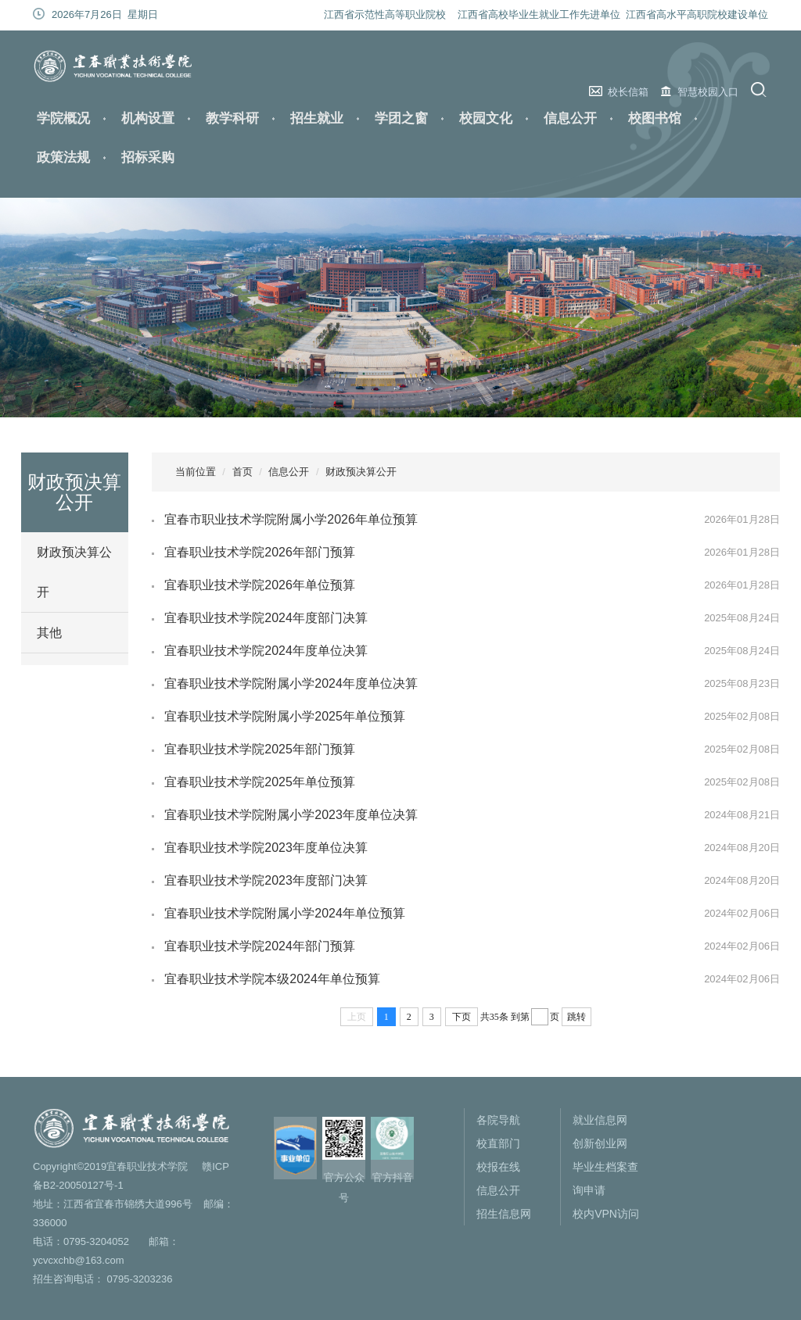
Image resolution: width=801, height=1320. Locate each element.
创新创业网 (600, 1143)
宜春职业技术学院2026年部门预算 (259, 552)
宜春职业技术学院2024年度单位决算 (266, 650)
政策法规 (63, 157)
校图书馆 (654, 118)
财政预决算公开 (74, 572)
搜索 (760, 89)
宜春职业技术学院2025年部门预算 (259, 749)
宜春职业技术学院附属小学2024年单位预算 (284, 913)
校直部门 (498, 1143)
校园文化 (485, 118)
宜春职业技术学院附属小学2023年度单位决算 (291, 814)
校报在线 (498, 1167)
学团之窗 (401, 118)
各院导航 (498, 1120)
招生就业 (316, 118)
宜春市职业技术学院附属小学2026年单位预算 (291, 519)
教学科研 (232, 118)
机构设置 (147, 118)
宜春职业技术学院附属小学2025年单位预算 (284, 716)
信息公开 (570, 118)
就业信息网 (600, 1120)
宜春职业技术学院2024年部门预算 (259, 946)
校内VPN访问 (606, 1213)
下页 (461, 1016)
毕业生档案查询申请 (605, 1179)
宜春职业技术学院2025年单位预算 (259, 782)
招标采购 (147, 157)
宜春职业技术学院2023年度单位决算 (266, 847)
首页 (242, 472)
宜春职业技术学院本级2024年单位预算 (272, 979)
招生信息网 (503, 1213)
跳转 (576, 1016)
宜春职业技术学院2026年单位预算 (259, 585)
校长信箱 (628, 92)
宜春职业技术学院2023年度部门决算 (266, 880)
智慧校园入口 (707, 92)
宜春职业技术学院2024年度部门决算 (266, 617)
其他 (49, 632)
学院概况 (63, 118)
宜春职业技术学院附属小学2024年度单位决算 (291, 683)
